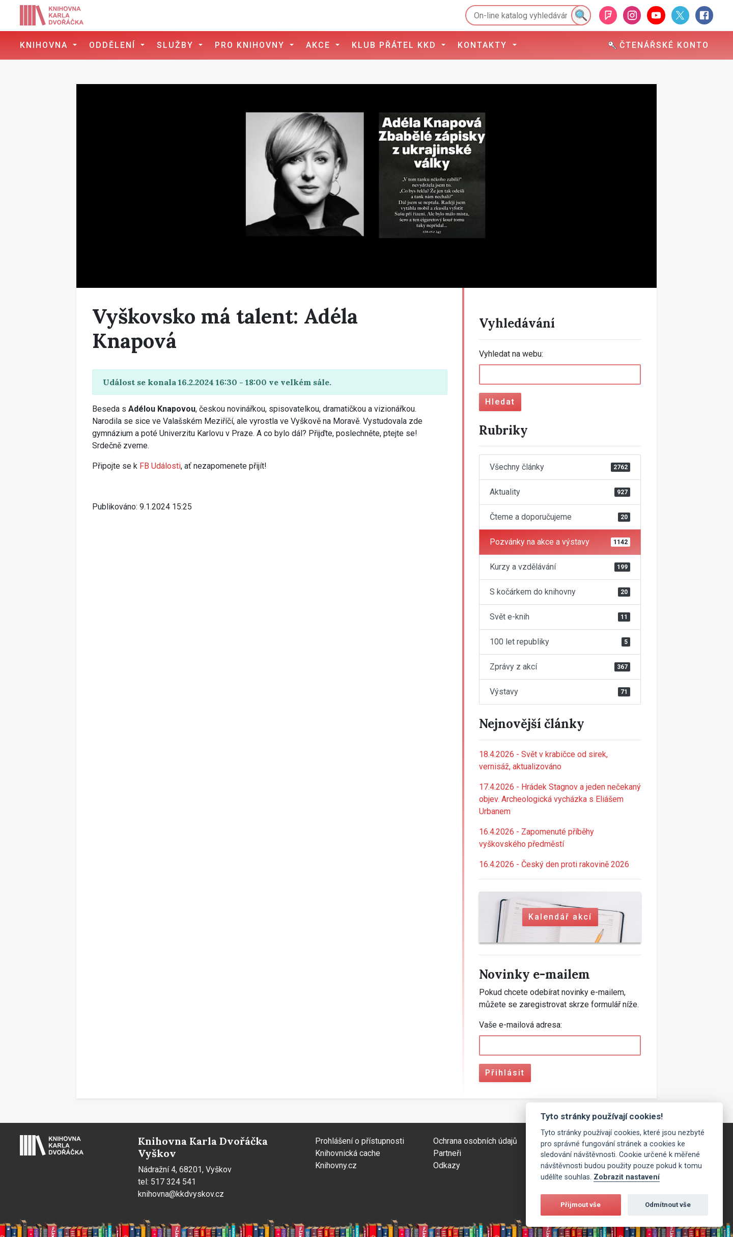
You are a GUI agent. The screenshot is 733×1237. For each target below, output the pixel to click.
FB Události (160, 466)
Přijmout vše (580, 1204)
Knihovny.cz (336, 1165)
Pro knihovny (251, 45)
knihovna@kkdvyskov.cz (181, 1194)
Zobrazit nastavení (627, 1177)
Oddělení (113, 45)
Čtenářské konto (658, 45)
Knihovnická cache (347, 1153)
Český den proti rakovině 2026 (554, 864)
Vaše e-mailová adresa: (520, 1025)
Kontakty (484, 45)
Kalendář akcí (560, 917)
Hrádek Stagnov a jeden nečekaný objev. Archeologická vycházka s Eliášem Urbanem (560, 799)
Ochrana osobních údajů (475, 1141)
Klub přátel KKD (395, 45)
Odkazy (446, 1165)
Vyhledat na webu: (511, 354)
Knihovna (45, 45)
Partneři (447, 1153)
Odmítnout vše (668, 1204)
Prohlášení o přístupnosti (359, 1141)
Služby (176, 45)
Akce (319, 45)
